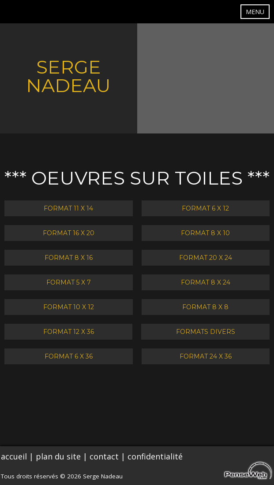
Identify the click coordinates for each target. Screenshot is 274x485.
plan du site (58, 456)
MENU (255, 11)
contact (104, 456)
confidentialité (155, 456)
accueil (14, 456)
